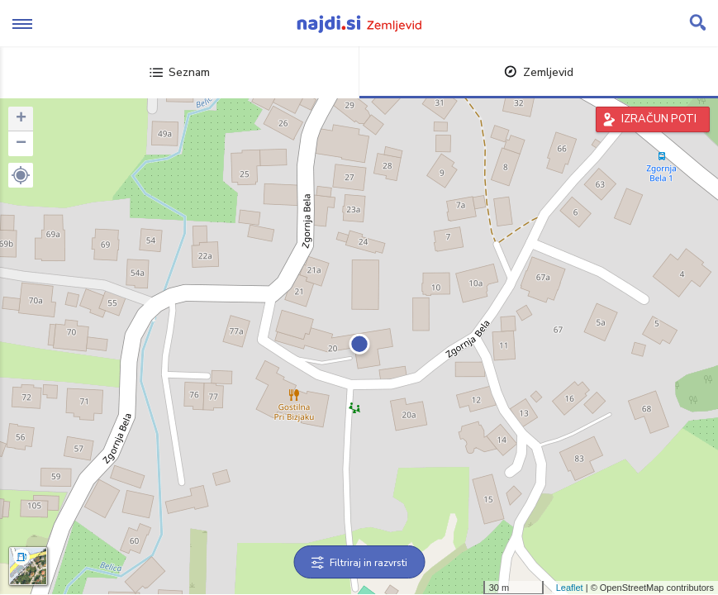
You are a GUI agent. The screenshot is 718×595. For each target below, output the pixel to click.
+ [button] (21, 119)
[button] (20, 175)
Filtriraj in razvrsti (359, 562)
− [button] (21, 143)
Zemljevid (538, 72)
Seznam (180, 72)
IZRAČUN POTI (659, 119)
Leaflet (569, 588)
